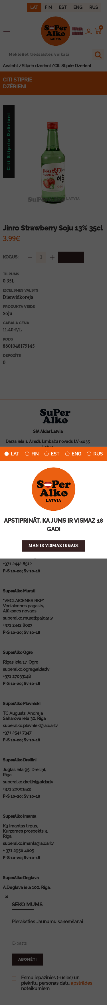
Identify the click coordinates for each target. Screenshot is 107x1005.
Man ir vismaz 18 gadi (54, 546)
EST (51, 453)
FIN (32, 453)
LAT (11, 453)
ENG (73, 453)
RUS (95, 453)
